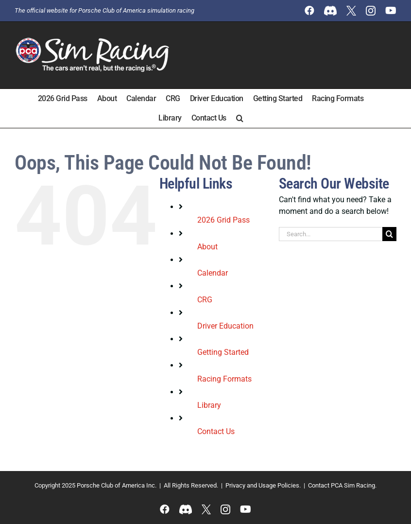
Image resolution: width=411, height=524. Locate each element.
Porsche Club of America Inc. (116, 485)
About (207, 246)
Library (209, 405)
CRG (204, 299)
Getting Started (223, 352)
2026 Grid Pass (223, 220)
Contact (318, 485)
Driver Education (225, 326)
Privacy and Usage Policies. (263, 485)
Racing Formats (224, 379)
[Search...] (330, 234)
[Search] (389, 234)
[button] (239, 118)
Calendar (212, 273)
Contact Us (216, 431)
